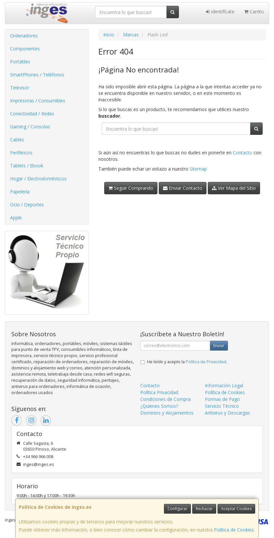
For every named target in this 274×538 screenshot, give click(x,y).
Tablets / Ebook (26, 165)
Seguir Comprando (130, 188)
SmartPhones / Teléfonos (37, 74)
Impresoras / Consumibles (37, 100)
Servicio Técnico (222, 406)
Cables (17, 139)
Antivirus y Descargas (227, 413)
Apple (16, 217)
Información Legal (224, 385)
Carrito (254, 11)
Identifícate (220, 11)
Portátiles (20, 61)
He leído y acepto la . (187, 362)
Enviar (218, 345)
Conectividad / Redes (32, 113)
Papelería (20, 191)
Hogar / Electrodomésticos (38, 178)
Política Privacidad (159, 392)
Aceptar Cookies (236, 508)
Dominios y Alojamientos (166, 413)
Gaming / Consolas (30, 126)
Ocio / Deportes (27, 204)
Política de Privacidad (206, 362)
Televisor (19, 87)
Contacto (242, 152)
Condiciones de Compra (165, 399)
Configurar (177, 508)
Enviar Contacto (182, 188)
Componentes (25, 48)
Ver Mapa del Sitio (234, 188)
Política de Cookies (234, 530)
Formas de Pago (222, 399)
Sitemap (198, 169)
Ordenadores (24, 35)
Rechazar (204, 508)
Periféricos (21, 152)
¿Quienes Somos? (159, 406)
